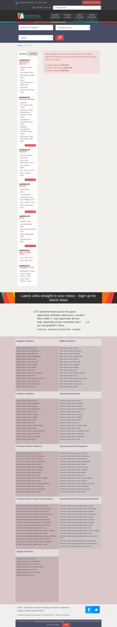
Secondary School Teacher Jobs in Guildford (73, 470)
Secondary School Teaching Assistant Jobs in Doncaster (77, 520)
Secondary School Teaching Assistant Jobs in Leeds (75, 533)
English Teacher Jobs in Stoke (25, 386)
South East (25, 191)
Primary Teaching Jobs (26, 105)
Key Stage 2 (25, 166)
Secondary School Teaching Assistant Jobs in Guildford (33, 522)
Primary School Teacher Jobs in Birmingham (30, 456)
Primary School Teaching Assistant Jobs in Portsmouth (33, 539)
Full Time (26, 258)
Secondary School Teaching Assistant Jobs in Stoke (75, 546)
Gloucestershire (28, 230)
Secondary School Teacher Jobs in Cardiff (72, 464)
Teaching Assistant (27, 161)
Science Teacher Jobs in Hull (25, 423)
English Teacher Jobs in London (26, 348)
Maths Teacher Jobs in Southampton (70, 384)
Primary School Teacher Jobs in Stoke (28, 492)
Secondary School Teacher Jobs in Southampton (74, 489)
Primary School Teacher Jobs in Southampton (30, 489)
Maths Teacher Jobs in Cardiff (68, 359)
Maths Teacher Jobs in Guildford (69, 364)
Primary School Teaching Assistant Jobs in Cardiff (32, 517)
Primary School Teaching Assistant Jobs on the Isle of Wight (35, 531)
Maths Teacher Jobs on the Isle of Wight (72, 373)
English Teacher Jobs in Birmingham (27, 351)
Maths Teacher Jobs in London (69, 348)
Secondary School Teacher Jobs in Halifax (72, 472)
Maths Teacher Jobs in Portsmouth (70, 381)
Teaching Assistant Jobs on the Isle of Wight (73, 425)
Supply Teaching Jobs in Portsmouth (27, 564)
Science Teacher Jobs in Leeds (26, 428)
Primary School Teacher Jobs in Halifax (28, 472)
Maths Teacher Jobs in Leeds (68, 375)
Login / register (91, 2)
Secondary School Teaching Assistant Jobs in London (76, 506)
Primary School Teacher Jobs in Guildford (29, 470)
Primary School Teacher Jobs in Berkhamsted (30, 461)
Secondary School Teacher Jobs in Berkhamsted (74, 461)
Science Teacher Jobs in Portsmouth (28, 434)
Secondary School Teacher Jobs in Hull (71, 475)
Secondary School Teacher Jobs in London (72, 453)
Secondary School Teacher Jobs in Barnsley (73, 459)
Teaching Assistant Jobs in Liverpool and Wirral (74, 431)
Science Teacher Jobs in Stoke (26, 439)
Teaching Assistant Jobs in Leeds (69, 428)
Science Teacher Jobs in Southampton (28, 436)
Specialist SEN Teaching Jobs (26, 139)
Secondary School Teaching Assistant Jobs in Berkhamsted (78, 514)
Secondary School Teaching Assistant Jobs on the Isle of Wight (79, 531)
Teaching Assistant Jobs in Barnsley (70, 406)
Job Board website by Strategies (29, 615)
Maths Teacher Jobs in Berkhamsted (70, 356)
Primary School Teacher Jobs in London (29, 453)
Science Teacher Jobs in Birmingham (28, 403)
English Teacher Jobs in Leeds (26, 375)
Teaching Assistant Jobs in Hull (69, 423)
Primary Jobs (26, 69)
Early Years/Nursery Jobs (27, 82)
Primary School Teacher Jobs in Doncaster (29, 467)
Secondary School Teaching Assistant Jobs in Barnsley (76, 511)
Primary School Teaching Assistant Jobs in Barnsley (32, 511)
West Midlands (26, 206)
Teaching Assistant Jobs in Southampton (72, 436)
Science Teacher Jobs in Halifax (26, 420)
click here (64, 65)
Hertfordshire (27, 235)
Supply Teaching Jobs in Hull (25, 575)
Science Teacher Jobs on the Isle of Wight (29, 425)
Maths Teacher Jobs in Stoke (68, 386)
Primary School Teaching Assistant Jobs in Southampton (34, 541)
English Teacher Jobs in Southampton (28, 384)
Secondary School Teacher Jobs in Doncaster (73, 467)
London (25, 195)
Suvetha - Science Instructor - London (58, 330)
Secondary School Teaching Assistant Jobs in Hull (75, 528)
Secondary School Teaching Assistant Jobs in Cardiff (76, 517)
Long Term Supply (25, 280)
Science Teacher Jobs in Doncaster (27, 414)
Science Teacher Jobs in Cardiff (26, 412)
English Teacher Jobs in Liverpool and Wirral (30, 378)
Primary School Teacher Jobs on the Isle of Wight (31, 478)
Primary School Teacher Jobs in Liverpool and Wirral (32, 483)
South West (27, 202)
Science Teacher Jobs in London (26, 401)
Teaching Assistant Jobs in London (70, 401)
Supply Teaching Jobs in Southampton (28, 561)
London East (25, 240)
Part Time (26, 260)
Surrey (25, 221)
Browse (23, 54)
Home (19, 45)
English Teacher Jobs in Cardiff (26, 359)
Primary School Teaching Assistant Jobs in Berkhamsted (34, 514)
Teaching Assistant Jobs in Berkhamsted (72, 409)
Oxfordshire (26, 225)
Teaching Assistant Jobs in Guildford (70, 417)
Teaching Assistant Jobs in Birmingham (71, 403)
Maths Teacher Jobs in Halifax (68, 367)
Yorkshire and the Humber (27, 198)
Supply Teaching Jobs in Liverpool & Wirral (29, 567)
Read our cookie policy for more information (49, 621)
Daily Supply (25, 174)
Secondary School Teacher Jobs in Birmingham (74, 456)
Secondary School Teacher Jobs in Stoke (72, 492)
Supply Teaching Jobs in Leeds (26, 569)
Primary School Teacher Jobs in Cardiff (28, 464)
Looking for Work (55, 16)
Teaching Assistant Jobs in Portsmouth (71, 434)
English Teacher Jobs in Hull (25, 370)
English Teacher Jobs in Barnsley (26, 353)
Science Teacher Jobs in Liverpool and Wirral (30, 431)
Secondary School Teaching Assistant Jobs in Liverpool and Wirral (78, 537)
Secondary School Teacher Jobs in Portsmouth (74, 486)
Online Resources (92, 17)
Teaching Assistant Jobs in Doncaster (71, 414)
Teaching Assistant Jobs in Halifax (70, 420)
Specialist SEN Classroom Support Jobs (26, 113)
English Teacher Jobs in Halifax (26, 367)
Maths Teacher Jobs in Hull (67, 370)
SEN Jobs (26, 72)
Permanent (27, 271)
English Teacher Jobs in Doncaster (27, 362)
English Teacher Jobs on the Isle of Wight (29, 373)
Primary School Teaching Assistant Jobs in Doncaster (33, 520)
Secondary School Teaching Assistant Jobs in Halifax (33, 525)
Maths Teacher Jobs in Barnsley (69, 353)
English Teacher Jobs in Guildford (26, 364)
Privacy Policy (48, 615)
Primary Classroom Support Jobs (26, 130)
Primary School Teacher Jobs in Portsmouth (30, 486)
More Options (30, 145)
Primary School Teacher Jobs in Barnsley (29, 459)
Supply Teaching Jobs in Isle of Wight (28, 572)
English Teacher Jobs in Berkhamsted (28, 356)
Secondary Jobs (27, 76)
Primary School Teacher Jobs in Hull (27, 475)
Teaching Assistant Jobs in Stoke (69, 439)
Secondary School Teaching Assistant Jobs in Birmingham (77, 509)
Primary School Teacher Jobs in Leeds (28, 481)
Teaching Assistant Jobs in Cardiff (69, 412)
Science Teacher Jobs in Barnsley (27, 406)
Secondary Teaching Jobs (26, 122)
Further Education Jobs (27, 90)
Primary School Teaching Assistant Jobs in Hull (31, 528)
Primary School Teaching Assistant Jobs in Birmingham (33, 509)
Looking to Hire (67, 16)
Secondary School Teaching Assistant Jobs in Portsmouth (77, 541)
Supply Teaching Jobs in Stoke (26, 558)
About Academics (80, 17)
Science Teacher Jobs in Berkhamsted (28, 409)
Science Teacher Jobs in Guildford (27, 417)
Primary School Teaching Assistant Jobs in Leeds (31, 533)
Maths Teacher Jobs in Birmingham (70, 351)
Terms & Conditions (63, 615)
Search (33, 54)
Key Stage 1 (27, 170)
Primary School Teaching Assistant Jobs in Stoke (31, 544)
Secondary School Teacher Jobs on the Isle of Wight (75, 478)
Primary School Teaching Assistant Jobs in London (32, 506)
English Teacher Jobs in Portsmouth (27, 381)
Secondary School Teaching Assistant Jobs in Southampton (78, 543)
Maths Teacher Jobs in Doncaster (69, 362)
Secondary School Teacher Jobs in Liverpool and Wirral (76, 483)
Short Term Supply (25, 275)
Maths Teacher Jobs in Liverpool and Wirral (73, 378)
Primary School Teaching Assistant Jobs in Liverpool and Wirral (36, 536)
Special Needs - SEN (27, 156)
